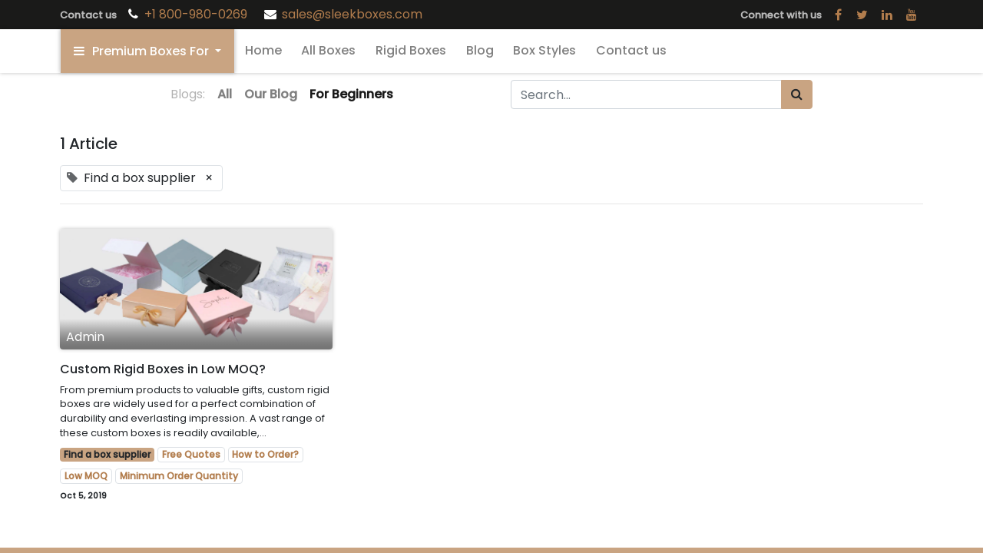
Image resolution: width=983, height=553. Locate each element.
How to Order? (265, 454)
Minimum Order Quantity (179, 475)
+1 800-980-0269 (197, 14)
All (224, 94)
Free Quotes (191, 454)
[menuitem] (263, 50)
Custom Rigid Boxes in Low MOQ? (163, 369)
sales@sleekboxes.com (352, 14)
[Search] (797, 94)
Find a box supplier (107, 454)
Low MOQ (86, 475)
